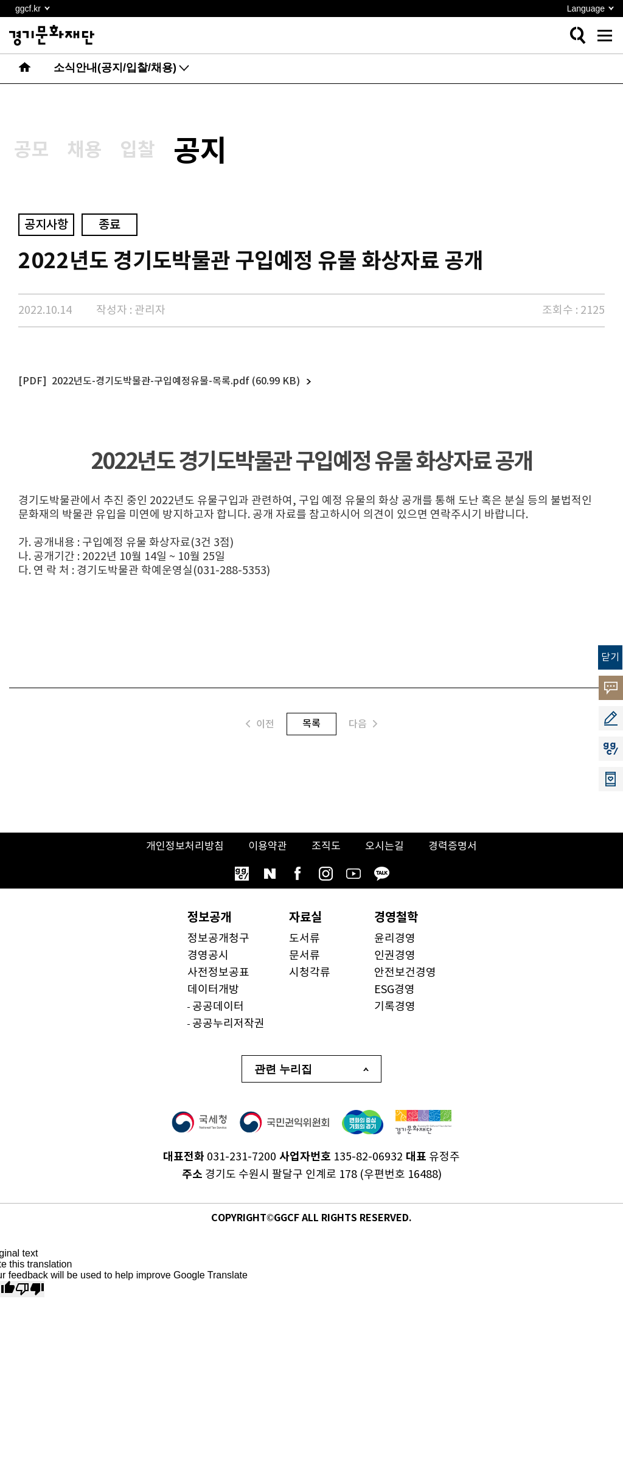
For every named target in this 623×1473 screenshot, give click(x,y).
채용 (103, 154)
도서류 (304, 947)
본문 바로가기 (0, 0)
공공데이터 (218, 1016)
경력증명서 (458, 855)
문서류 (304, 964)
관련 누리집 (283, 1078)
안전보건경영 (405, 982)
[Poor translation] (29, 1298)
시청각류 (309, 982)
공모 (37, 154)
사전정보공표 (218, 982)
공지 (245, 156)
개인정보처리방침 (180, 855)
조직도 (327, 855)
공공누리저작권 (228, 1033)
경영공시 (208, 964)
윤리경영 (395, 947)
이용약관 (266, 855)
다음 (363, 732)
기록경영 (395, 1016)
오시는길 (387, 855)
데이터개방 (213, 999)
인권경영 (395, 964)
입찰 (169, 154)
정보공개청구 (218, 947)
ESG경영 (394, 999)
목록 (311, 732)
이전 (260, 732)
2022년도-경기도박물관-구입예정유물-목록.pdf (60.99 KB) (176, 389)
